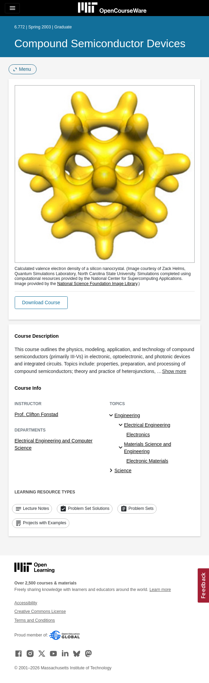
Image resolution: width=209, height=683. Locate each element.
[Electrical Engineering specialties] (121, 425)
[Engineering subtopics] (112, 415)
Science (123, 470)
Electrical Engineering (147, 425)
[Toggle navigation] (12, 8)
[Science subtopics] (112, 470)
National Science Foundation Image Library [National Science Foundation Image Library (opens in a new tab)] (97, 283)
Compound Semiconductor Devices (99, 43)
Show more (174, 371)
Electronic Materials (147, 461)
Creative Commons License (40, 611)
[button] (41, 302)
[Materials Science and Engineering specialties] (121, 447)
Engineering (127, 415)
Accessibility (25, 603)
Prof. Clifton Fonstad (36, 414)
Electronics (138, 434)
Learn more (160, 589)
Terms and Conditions (34, 620)
